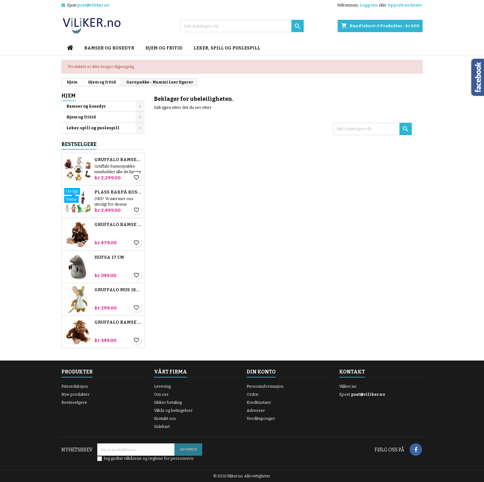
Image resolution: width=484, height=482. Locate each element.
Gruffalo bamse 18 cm (118, 322)
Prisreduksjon (74, 386)
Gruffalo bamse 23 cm (118, 224)
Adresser (256, 410)
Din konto (261, 372)
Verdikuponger (261, 418)
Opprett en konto (405, 5)
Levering (162, 386)
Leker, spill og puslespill (227, 48)
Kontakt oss (165, 418)
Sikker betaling (168, 402)
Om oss (161, 394)
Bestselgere (79, 144)
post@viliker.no (93, 5)
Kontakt (352, 372)
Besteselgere (74, 402)
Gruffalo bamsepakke (118, 159)
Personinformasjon (265, 386)
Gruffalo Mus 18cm (118, 290)
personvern (182, 458)
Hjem (68, 96)
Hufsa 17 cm (109, 257)
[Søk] (242, 26)
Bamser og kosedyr (109, 48)
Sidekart (162, 426)
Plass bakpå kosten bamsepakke (118, 192)
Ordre (252, 394)
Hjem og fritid (163, 48)
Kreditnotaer (259, 402)
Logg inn (369, 5)
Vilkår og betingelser (173, 410)
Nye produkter (75, 394)
